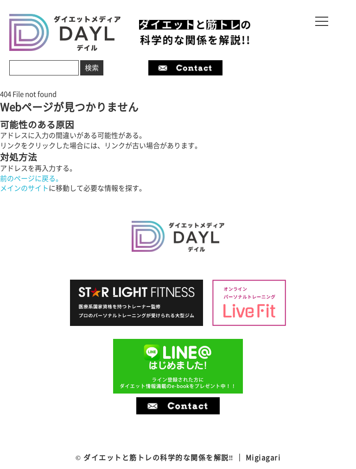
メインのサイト (24, 188)
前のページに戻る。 (31, 178)
